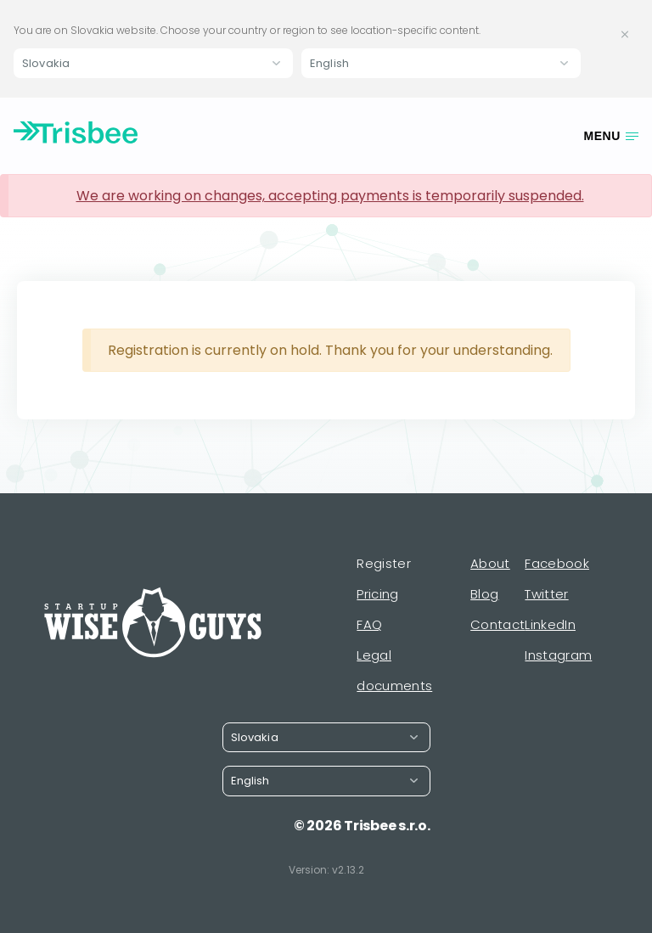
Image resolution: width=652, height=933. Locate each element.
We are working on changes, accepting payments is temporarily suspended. (330, 195)
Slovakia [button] (46, 63)
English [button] (329, 63)
